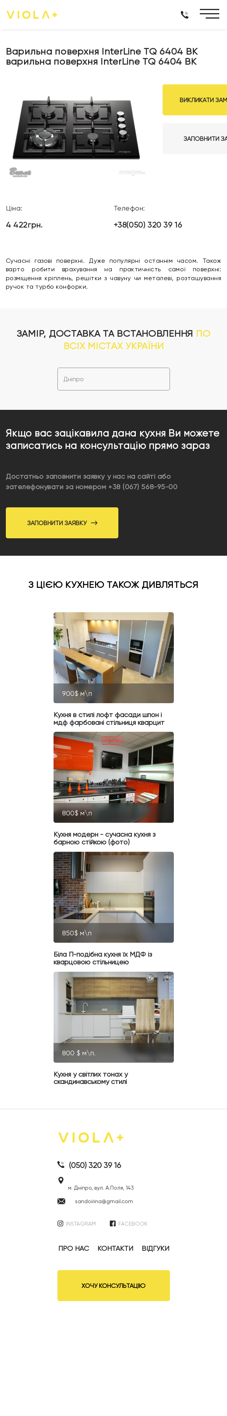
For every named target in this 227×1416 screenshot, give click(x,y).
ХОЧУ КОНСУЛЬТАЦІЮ (113, 1285)
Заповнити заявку (62, 523)
